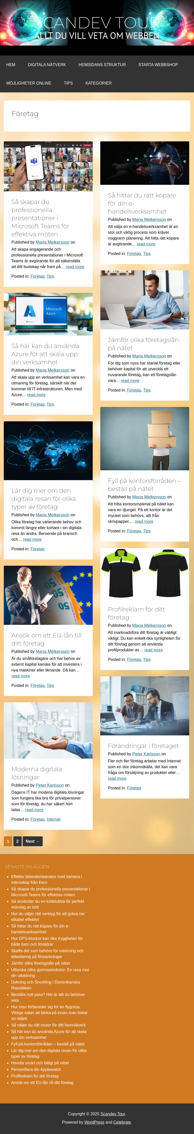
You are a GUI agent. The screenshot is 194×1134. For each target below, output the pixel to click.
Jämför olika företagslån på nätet (40, 963)
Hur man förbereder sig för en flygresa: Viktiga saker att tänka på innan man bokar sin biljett (49, 1013)
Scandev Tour (97, 22)
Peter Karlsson (146, 754)
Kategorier (98, 83)
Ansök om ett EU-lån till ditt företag (42, 1082)
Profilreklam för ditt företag (35, 1076)
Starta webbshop (158, 65)
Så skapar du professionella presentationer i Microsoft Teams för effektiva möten (40, 218)
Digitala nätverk (47, 65)
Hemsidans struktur (102, 65)
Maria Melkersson (52, 242)
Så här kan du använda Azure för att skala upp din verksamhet (45, 354)
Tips (68, 83)
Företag (37, 276)
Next (33, 841)
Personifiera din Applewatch (36, 1069)
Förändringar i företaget (143, 746)
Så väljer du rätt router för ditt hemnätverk (48, 1025)
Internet (53, 819)
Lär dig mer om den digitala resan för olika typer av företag (43, 498)
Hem (10, 65)
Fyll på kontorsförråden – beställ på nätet (47, 1044)
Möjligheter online (28, 83)
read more (75, 267)
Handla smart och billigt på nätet (40, 1063)
